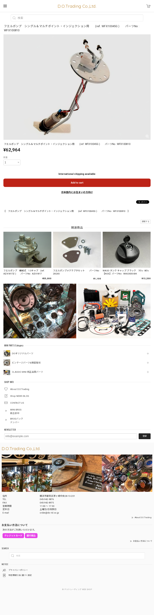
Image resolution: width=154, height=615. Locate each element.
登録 (145, 436)
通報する (145, 221)
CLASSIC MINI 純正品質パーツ (27, 372)
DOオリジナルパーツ (22, 353)
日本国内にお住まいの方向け (77, 192)
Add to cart (77, 182)
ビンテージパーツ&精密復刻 (26, 362)
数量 (5, 157)
